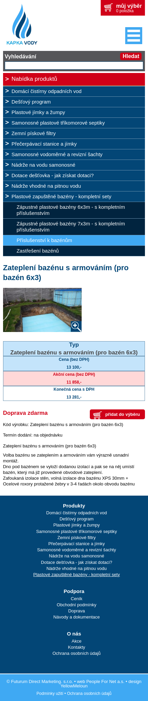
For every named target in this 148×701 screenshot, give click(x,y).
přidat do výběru (122, 414)
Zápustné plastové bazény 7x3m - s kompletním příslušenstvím (71, 227)
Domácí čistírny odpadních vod (47, 91)
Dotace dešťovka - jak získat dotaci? (53, 175)
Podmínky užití (49, 693)
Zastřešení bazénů (38, 251)
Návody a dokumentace (76, 617)
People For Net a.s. (105, 681)
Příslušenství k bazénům (44, 240)
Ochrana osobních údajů (76, 653)
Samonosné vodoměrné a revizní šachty (57, 154)
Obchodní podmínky (76, 604)
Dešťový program (31, 102)
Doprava (76, 610)
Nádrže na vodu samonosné (44, 165)
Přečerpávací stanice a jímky (44, 144)
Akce (77, 641)
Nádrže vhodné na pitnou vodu (46, 186)
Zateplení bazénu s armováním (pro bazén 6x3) (74, 352)
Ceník (76, 598)
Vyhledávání (20, 56)
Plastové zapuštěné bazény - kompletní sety (62, 196)
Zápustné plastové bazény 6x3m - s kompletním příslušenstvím (71, 210)
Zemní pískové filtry (34, 133)
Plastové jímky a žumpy (38, 112)
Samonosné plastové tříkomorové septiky (58, 123)
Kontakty (76, 647)
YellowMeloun (74, 685)
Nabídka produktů (34, 79)
